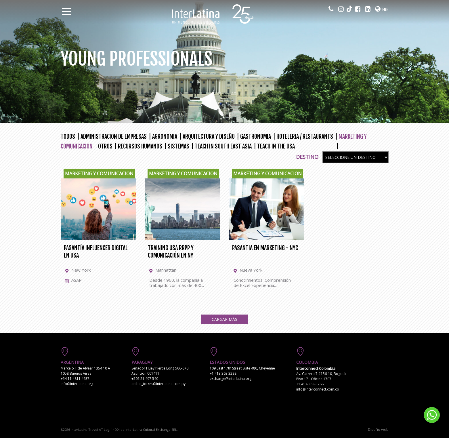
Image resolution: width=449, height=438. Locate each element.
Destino (307, 156)
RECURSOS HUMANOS (140, 146)
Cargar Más (224, 319)
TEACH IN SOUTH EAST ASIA (223, 146)
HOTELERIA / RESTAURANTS (304, 136)
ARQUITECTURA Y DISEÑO (209, 136)
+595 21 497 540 (144, 378)
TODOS (68, 136)
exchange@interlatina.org (230, 378)
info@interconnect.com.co (317, 389)
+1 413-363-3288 (310, 384)
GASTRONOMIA (255, 136)
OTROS (105, 146)
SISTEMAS (178, 146)
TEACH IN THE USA (276, 146)
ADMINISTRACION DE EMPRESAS (114, 136)
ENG (385, 9)
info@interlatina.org (77, 383)
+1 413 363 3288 (223, 373)
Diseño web (378, 429)
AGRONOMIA (164, 136)
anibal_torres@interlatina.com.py (158, 383)
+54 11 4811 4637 (75, 378)
